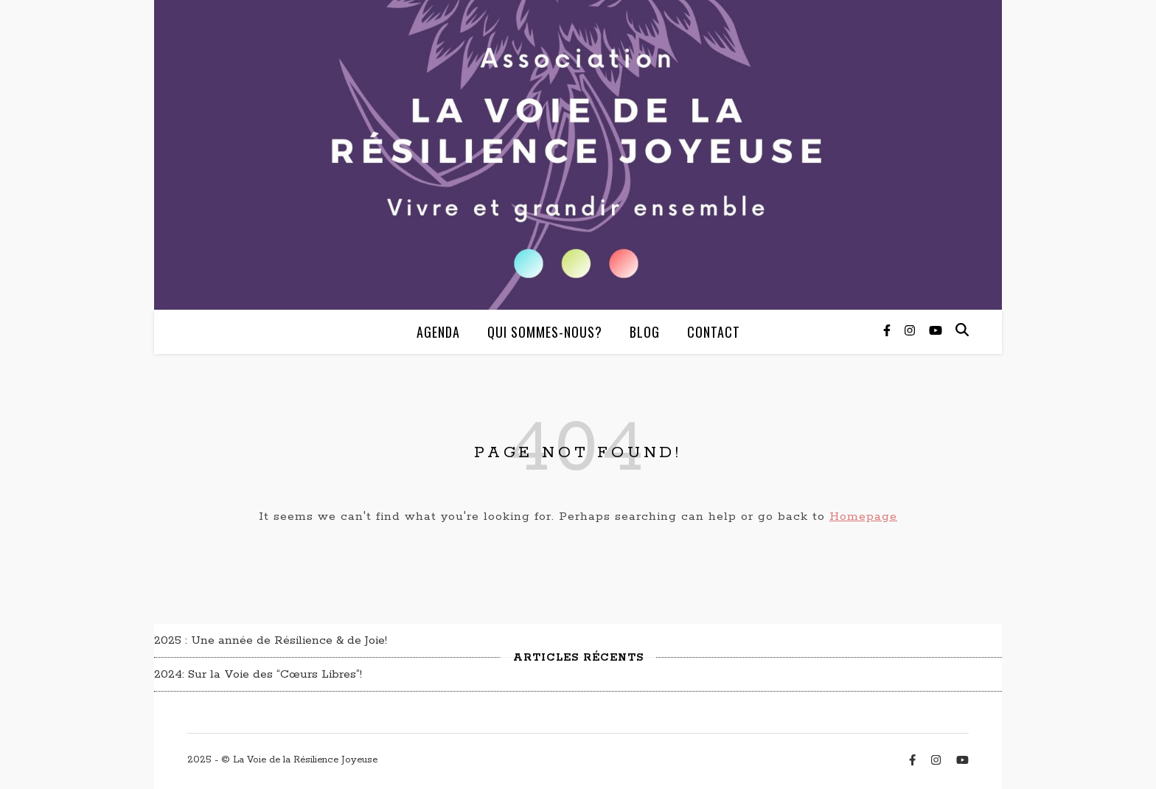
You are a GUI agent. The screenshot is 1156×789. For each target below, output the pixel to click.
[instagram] (912, 331)
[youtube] (935, 331)
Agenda (438, 331)
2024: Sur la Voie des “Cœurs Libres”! (258, 674)
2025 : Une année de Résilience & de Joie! (270, 640)
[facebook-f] (888, 331)
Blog (645, 331)
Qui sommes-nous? (544, 331)
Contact (713, 331)
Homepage (863, 516)
